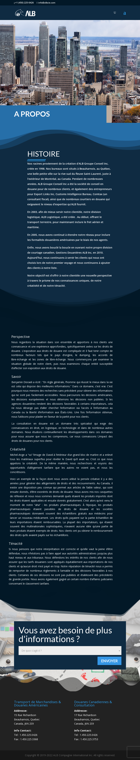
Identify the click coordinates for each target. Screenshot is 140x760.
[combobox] (70, 650)
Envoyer (109, 661)
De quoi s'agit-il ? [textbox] (32, 650)
